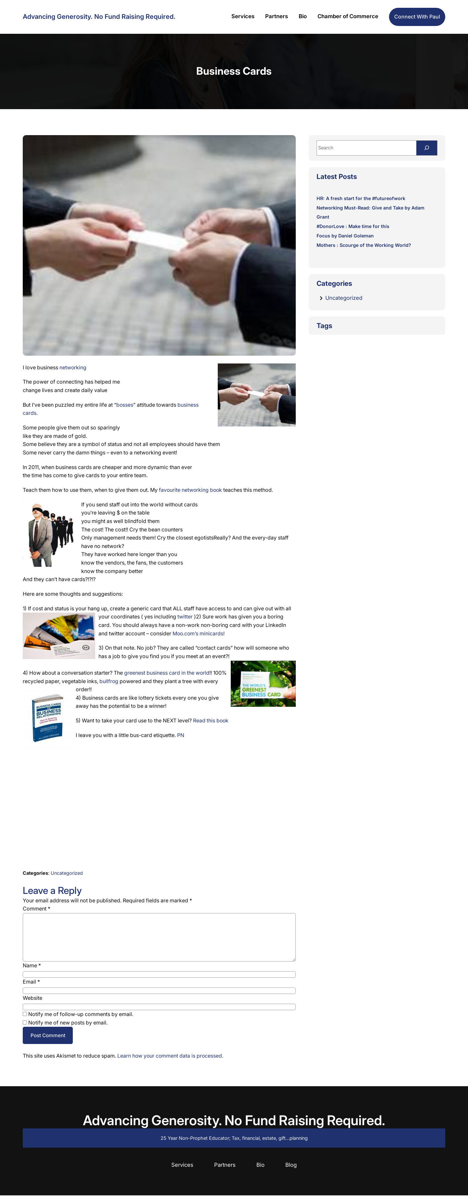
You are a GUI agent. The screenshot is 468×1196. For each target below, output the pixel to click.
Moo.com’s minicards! (199, 633)
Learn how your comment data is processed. (171, 1056)
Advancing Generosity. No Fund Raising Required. (99, 16)
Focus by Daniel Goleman (345, 236)
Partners (225, 1165)
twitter (185, 616)
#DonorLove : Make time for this (353, 227)
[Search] (426, 148)
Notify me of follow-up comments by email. (80, 1014)
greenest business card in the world (167, 672)
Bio (260, 1165)
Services (182, 1165)
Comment (36, 908)
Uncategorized (67, 873)
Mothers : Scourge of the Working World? (364, 245)
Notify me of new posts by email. (68, 1022)
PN (180, 735)
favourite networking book (191, 490)
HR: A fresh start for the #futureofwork (361, 198)
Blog (291, 1165)
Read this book (211, 720)
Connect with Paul (417, 16)
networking (73, 367)
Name (32, 965)
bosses (125, 404)
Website (32, 997)
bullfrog (109, 681)
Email (31, 981)
